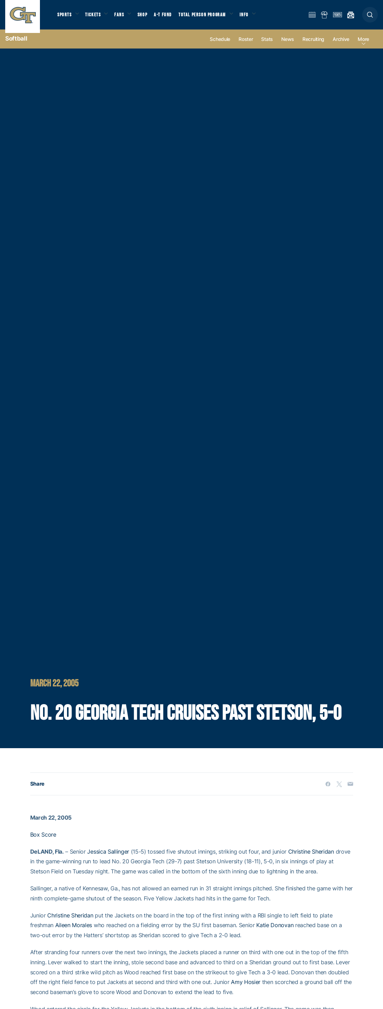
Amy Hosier (245, 988)
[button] (370, 18)
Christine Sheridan (311, 857)
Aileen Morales (73, 931)
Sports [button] (65, 17)
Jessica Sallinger (108, 857)
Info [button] (254, 17)
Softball (16, 45)
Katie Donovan (274, 931)
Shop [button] (149, 17)
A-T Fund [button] (170, 17)
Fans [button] (124, 17)
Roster (246, 46)
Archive (341, 46)
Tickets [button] (96, 17)
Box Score (43, 840)
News (287, 46)
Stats (267, 46)
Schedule (220, 46)
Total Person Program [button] (210, 17)
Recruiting (313, 46)
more (363, 46)
